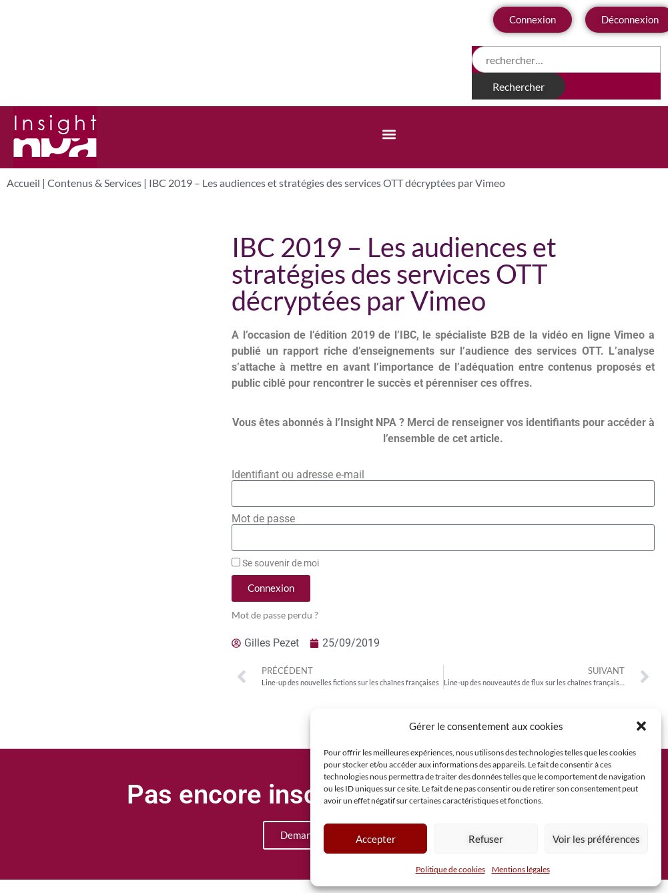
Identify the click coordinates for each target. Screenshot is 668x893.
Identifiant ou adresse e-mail (298, 475)
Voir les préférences (596, 839)
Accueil (23, 182)
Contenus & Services (94, 182)
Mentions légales (521, 869)
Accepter (376, 839)
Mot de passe (263, 519)
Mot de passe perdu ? (275, 615)
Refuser (485, 839)
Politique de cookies (450, 869)
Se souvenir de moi (275, 563)
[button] (641, 726)
